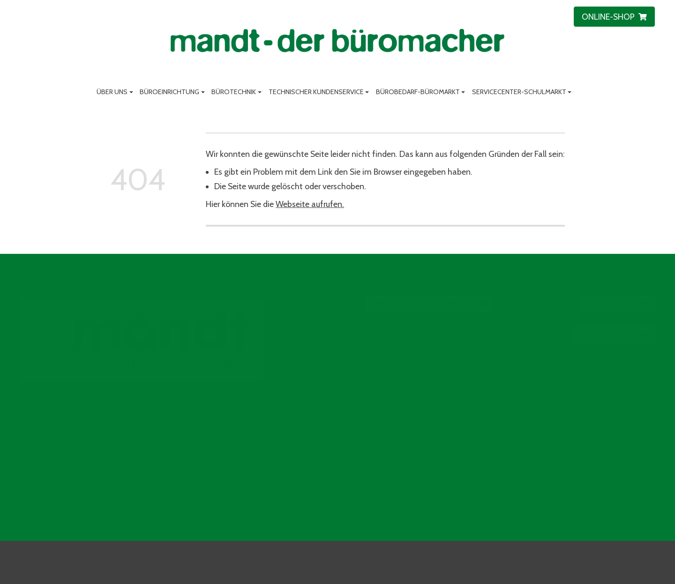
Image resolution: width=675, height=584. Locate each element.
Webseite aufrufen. (310, 204)
